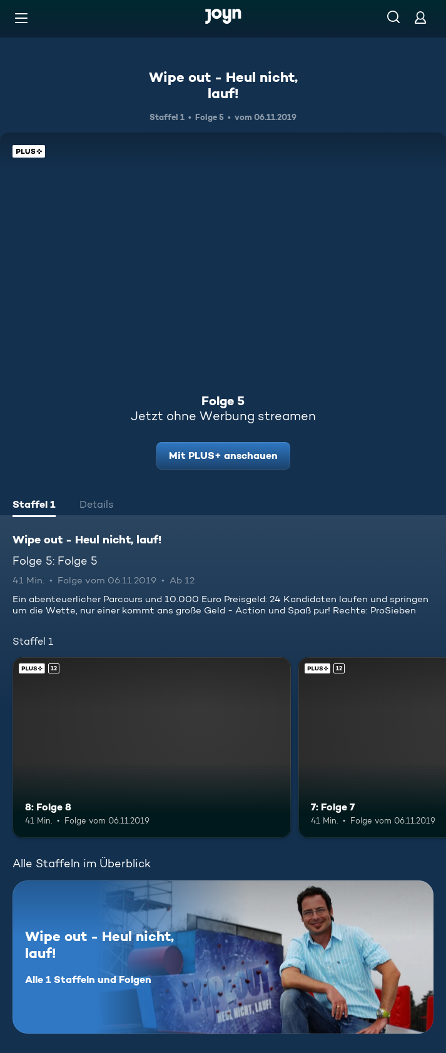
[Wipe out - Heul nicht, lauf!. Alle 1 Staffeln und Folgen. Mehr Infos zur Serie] (223, 957)
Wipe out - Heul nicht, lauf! (223, 85)
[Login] (420, 17)
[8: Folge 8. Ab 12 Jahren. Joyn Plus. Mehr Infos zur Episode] (152, 747)
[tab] (34, 506)
